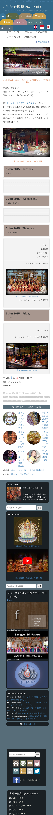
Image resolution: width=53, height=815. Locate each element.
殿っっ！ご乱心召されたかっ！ (24, 474)
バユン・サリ (17, 798)
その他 (39, 16)
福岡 (7, 22)
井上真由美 (43, 42)
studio (10, 601)
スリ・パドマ (35, 22)
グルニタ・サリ (18, 814)
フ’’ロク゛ (6, 28)
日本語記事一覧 (28, 724)
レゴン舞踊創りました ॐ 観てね (27, 578)
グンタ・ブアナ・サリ (21, 806)
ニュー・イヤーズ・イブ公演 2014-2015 (28, 470)
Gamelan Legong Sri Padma (27, 546)
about (20, 22)
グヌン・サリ (17, 810)
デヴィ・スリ (17, 802)
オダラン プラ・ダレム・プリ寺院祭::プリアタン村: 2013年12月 (21, 447)
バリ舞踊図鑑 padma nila (22, 6)
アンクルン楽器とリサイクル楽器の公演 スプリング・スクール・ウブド (46, 427)
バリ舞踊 (26, 16)
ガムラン (12, 16)
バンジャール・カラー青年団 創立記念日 (21, 460)
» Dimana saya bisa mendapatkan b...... (31, 713)
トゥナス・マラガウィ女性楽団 (20, 103)
